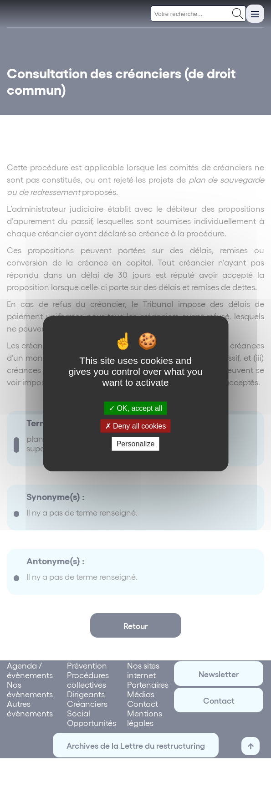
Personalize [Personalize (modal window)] (136, 444)
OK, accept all (135, 408)
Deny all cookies (135, 426)
